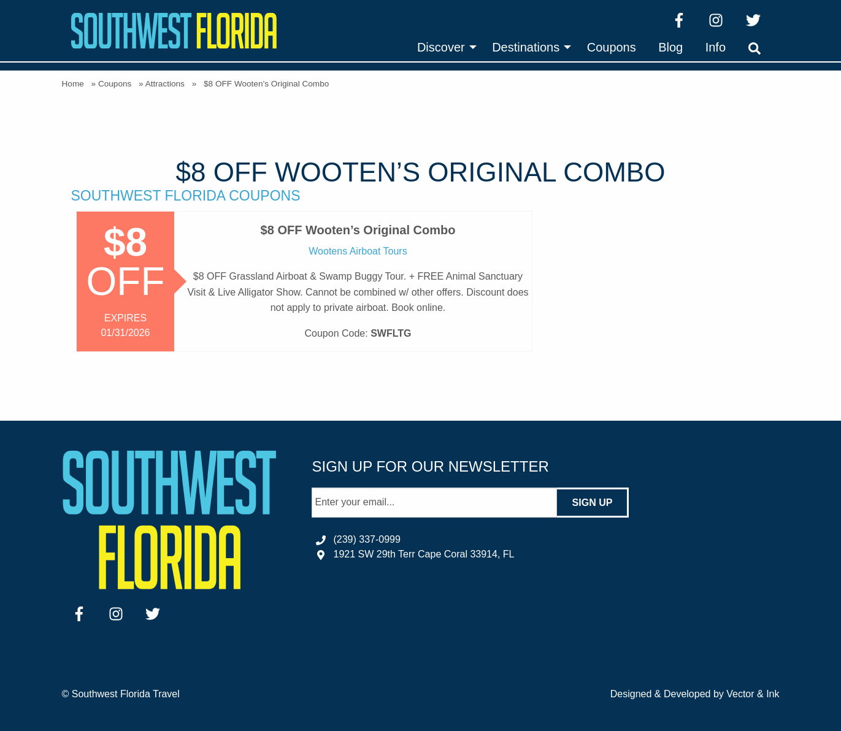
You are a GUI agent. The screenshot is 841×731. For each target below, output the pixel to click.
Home (73, 83)
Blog (670, 47)
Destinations (525, 47)
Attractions (165, 83)
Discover (441, 47)
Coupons (611, 47)
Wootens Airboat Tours (358, 251)
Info (715, 47)
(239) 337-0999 (366, 539)
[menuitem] (443, 47)
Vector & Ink (752, 694)
